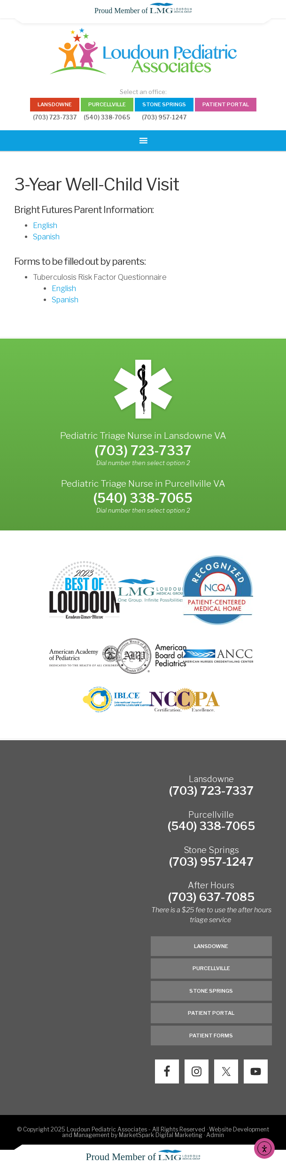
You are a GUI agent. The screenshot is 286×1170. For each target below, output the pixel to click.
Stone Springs (211, 991)
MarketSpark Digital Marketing (161, 1134)
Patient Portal (211, 1013)
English (45, 225)
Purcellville (211, 968)
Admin (215, 1134)
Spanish (46, 236)
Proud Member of (143, 11)
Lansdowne (211, 946)
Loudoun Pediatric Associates (142, 51)
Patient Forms (211, 1035)
